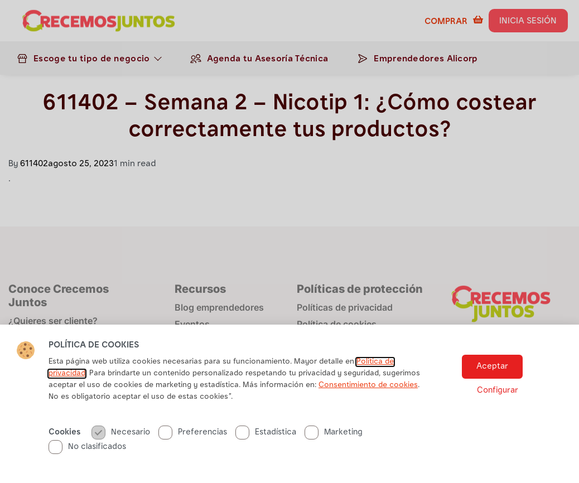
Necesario (120, 432)
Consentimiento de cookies (368, 385)
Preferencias (192, 432)
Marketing (334, 432)
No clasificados (87, 447)
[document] (289, 241)
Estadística (265, 432)
